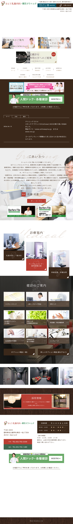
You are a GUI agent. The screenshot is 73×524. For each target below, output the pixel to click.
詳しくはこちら (36, 201)
